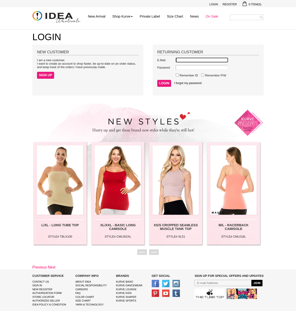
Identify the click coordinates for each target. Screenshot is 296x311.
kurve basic (124, 281)
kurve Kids (124, 293)
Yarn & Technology (89, 304)
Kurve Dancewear (129, 285)
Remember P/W (215, 75)
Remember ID (188, 75)
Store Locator (43, 297)
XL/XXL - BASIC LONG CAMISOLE (118, 227)
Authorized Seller (46, 300)
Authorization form (47, 293)
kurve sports (126, 300)
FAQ (77, 293)
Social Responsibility (91, 285)
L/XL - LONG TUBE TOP (60, 225)
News (194, 16)
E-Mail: (161, 60)
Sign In (37, 285)
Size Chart (175, 16)
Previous (39, 267)
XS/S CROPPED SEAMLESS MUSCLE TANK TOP (176, 227)
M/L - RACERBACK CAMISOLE (234, 227)
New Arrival (96, 16)
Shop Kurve (122, 16)
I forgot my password (188, 83)
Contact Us (40, 281)
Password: (163, 67)
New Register (42, 289)
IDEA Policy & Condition (49, 304)
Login (213, 4)
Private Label (150, 16)
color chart (84, 297)
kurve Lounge (126, 289)
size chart (83, 300)
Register (230, 4)
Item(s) (252, 4)
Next (52, 267)
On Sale (212, 16)
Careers (81, 289)
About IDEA (83, 281)
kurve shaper (126, 297)
